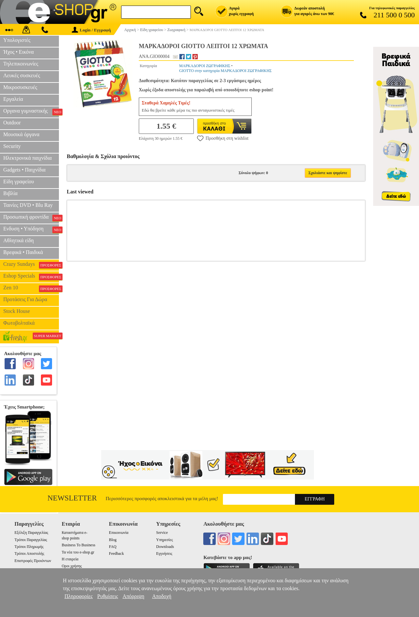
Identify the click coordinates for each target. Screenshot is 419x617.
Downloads (165, 546)
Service (162, 532)
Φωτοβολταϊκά (19, 323)
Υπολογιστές (16, 40)
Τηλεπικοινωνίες (20, 63)
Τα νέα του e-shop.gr (78, 552)
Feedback (116, 553)
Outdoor (12, 122)
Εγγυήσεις (164, 553)
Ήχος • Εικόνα (18, 52)
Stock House (16, 311)
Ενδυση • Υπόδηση (31, 229)
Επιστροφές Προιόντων (32, 560)
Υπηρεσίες (164, 539)
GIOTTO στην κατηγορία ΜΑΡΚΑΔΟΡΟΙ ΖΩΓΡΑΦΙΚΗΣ (225, 70)
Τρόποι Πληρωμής (29, 546)
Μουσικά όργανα (21, 134)
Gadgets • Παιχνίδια (24, 169)
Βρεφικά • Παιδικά (23, 252)
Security (12, 146)
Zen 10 (31, 288)
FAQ (113, 546)
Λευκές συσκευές (21, 75)
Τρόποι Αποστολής (29, 553)
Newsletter (72, 498)
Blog (113, 539)
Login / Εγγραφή (91, 29)
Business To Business (78, 545)
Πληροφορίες (78, 596)
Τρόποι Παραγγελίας (30, 539)
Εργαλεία (13, 99)
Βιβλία (10, 193)
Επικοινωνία (118, 532)
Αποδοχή (162, 596)
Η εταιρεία (70, 559)
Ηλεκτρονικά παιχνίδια (27, 158)
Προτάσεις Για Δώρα (25, 299)
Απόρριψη (133, 596)
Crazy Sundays (31, 264)
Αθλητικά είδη (18, 240)
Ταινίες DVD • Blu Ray (28, 205)
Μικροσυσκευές (20, 87)
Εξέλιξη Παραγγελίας (31, 532)
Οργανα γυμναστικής (31, 111)
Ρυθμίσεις (107, 596)
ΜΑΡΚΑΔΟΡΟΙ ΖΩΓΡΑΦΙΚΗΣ (204, 66)
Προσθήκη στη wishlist (222, 138)
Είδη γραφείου (18, 181)
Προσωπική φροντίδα (31, 217)
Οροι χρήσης (72, 566)
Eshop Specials (31, 276)
